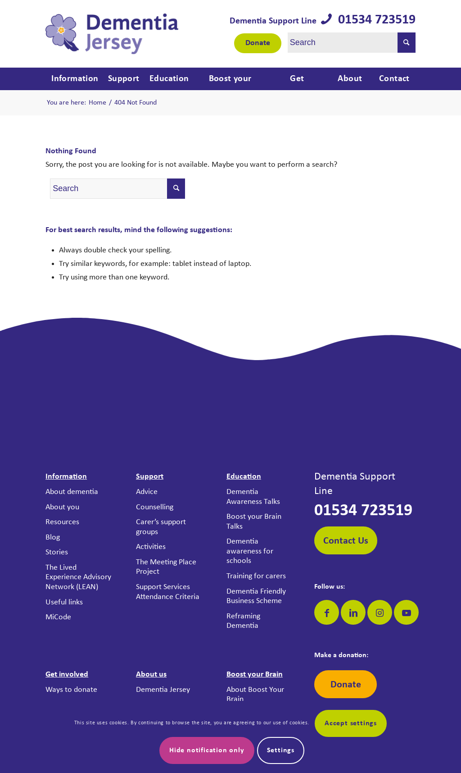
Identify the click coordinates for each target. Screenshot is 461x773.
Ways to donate (71, 690)
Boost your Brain (254, 674)
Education (243, 476)
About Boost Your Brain (255, 695)
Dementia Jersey (163, 690)
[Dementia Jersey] (111, 34)
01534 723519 (374, 20)
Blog (52, 537)
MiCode (58, 617)
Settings (280, 750)
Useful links (64, 602)
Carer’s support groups (161, 527)
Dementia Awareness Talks (253, 497)
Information (66, 476)
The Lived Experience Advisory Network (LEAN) (78, 577)
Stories (56, 552)
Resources (62, 522)
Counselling (154, 507)
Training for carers (256, 576)
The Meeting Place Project (166, 567)
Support (149, 476)
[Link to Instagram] (379, 612)
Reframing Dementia (243, 621)
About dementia (71, 492)
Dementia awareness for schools (249, 551)
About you (62, 507)
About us (151, 674)
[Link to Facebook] (326, 612)
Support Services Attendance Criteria (167, 592)
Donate (257, 43)
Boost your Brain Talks (253, 521)
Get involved (66, 674)
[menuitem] (73, 79)
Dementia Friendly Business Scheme (256, 596)
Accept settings (351, 723)
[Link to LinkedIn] (353, 612)
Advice (147, 492)
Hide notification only (206, 750)
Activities (151, 547)
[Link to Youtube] (406, 612)
